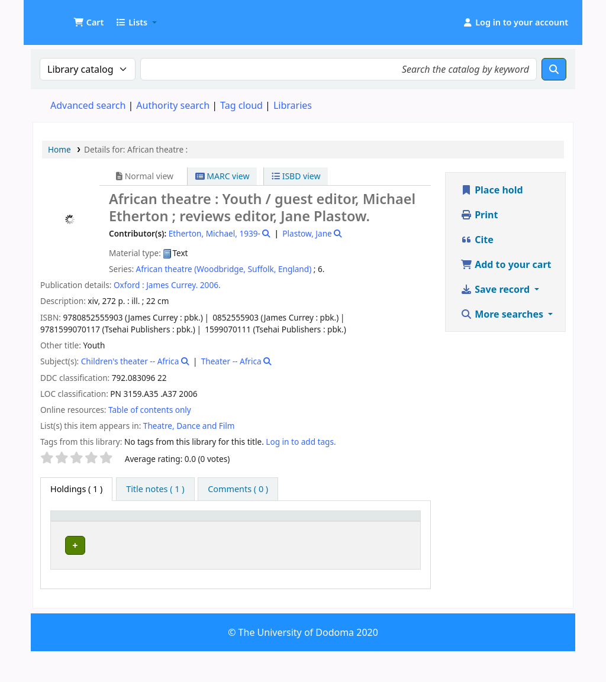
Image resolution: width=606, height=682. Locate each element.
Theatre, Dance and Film (189, 425)
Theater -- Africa (231, 361)
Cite (477, 239)
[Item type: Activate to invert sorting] (76, 527)
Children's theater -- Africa (130, 361)
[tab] (155, 489)
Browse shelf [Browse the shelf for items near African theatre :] (266, 566)
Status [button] (388, 532)
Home (59, 149)
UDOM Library (62, 16)
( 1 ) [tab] (76, 488)
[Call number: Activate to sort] (258, 527)
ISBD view (296, 176)
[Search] (553, 69)
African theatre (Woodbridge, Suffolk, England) (224, 268)
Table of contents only (149, 409)
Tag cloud (241, 105)
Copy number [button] (327, 527)
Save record (496, 289)
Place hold (491, 189)
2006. (210, 284)
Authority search (172, 105)
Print (479, 214)
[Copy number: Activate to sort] (337, 527)
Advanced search (87, 105)
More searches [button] (503, 314)
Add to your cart (506, 264)
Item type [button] (66, 527)
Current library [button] (138, 532)
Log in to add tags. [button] (301, 441)
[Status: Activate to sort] (395, 527)
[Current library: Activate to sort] (156, 527)
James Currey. (172, 284)
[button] (88, 22)
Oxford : (129, 284)
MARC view (222, 176)
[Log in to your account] (515, 22)
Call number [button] (242, 532)
